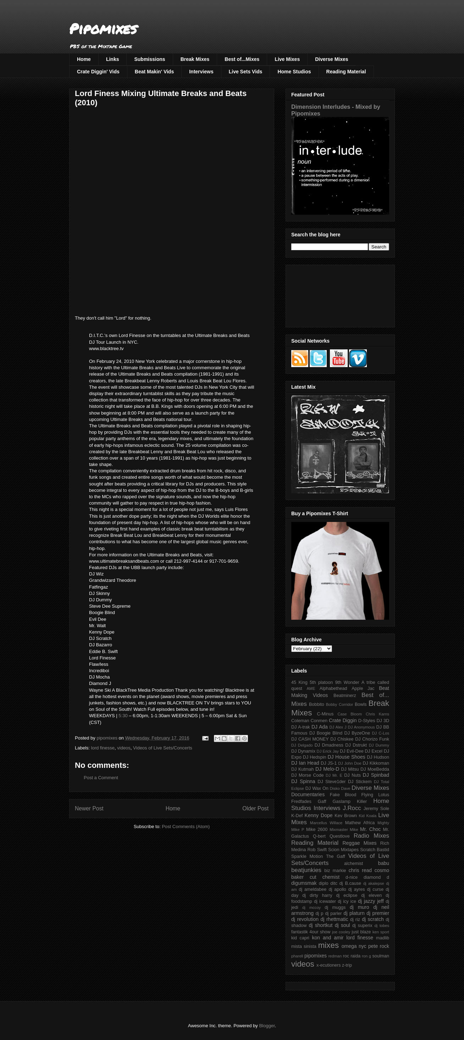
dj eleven (371, 895)
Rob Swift (317, 849)
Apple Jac (363, 688)
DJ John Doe (349, 763)
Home (84, 59)
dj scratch (373, 919)
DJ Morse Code (307, 775)
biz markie (335, 870)
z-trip (347, 965)
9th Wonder (347, 682)
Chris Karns (377, 714)
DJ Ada (319, 727)
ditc (333, 883)
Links (112, 59)
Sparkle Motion (307, 856)
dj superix (362, 925)
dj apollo (337, 889)
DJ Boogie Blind (325, 733)
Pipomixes (103, 28)
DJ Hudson (378, 757)
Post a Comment (101, 777)
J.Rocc (352, 808)
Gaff (322, 801)
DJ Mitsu (350, 769)
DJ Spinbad (376, 775)
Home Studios (294, 71)
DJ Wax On (316, 788)
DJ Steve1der (331, 781)
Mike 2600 (316, 829)
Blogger (267, 1025)
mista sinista (303, 946)
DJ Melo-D (327, 769)
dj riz (355, 919)
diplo (323, 883)
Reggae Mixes (359, 843)
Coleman (300, 720)
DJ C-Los (381, 733)
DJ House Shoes (346, 757)
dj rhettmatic (334, 919)
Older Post (255, 808)
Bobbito (316, 704)
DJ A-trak (300, 727)
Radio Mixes (371, 835)
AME (310, 688)
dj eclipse (346, 895)
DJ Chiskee (341, 739)
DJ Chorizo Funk (372, 739)
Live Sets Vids (246, 71)
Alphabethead (333, 688)
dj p (320, 913)
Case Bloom (349, 714)
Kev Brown (346, 815)
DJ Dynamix (303, 751)
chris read (360, 870)
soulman (380, 956)
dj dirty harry (317, 895)
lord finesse (103, 748)
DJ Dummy (379, 745)
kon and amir (327, 937)
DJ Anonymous (361, 727)
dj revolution (305, 919)
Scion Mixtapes (343, 849)
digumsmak (304, 883)
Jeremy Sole (376, 808)
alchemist (353, 863)
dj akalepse (373, 883)
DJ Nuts (352, 775)
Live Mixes (287, 59)
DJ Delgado (302, 745)
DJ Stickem (360, 781)
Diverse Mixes (331, 59)
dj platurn (354, 913)
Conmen (318, 720)
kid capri (300, 937)
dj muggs (335, 907)
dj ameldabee (312, 889)
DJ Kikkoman (376, 763)
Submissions (149, 59)
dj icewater (325, 901)
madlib (382, 937)
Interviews (201, 71)
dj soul (342, 925)
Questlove (340, 836)
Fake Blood (343, 794)
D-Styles (366, 720)
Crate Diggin (343, 720)
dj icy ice (347, 901)
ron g (366, 956)
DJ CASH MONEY (310, 739)
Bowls (361, 704)
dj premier (377, 913)
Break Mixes (195, 59)
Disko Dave (340, 788)
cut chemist (324, 877)
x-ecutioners (328, 965)
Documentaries (308, 794)
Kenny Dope (319, 815)
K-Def (297, 815)
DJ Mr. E (334, 775)
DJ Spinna (303, 781)
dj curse (375, 889)
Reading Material (346, 71)
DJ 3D (382, 720)
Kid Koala (367, 816)
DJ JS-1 (329, 763)
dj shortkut (320, 925)
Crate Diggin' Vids (98, 71)
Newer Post (89, 808)
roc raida (351, 956)
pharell (297, 956)
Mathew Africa (360, 822)
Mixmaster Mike (344, 829)
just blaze (361, 931)
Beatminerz (344, 695)
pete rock (378, 946)
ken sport (380, 932)
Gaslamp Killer (350, 801)
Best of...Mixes (242, 59)
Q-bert (319, 836)
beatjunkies (306, 870)
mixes (328, 945)
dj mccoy (311, 907)
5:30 (122, 715)
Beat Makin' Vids (154, 71)
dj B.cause (350, 883)
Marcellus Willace (326, 823)
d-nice (352, 877)
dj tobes (381, 925)
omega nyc (354, 946)
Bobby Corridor (339, 704)
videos (124, 748)
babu (383, 863)
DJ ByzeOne (357, 733)
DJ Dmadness (329, 745)
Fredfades (301, 801)
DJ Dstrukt (356, 745)
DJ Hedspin (314, 757)
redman (335, 956)
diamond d (376, 877)
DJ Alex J (338, 727)
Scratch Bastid (374, 849)
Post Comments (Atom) (186, 826)
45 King (299, 682)
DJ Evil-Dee (352, 751)
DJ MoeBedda (374, 769)
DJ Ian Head (305, 763)
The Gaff (335, 856)
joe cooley (341, 932)
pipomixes (315, 956)
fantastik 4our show (310, 931)
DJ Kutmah (302, 769)
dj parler (333, 913)
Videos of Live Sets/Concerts (162, 748)
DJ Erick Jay (328, 751)
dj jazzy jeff (370, 901)
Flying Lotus (375, 794)
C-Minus (325, 714)
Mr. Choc (370, 829)
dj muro (359, 907)
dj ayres (356, 889)
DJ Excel (373, 751)
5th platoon (321, 682)
